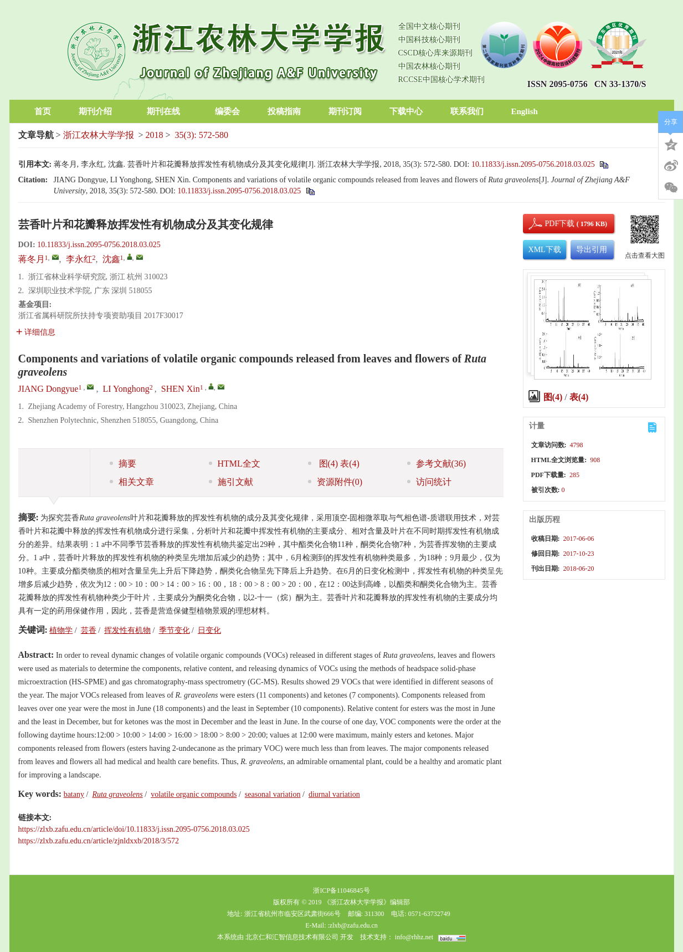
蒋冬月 (31, 259)
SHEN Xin (180, 388)
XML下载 (544, 249)
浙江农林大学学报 (98, 135)
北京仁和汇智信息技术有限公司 (291, 937)
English (524, 111)
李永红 (79, 259)
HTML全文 (234, 463)
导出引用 (591, 249)
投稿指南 (284, 111)
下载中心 (406, 111)
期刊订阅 (345, 111)
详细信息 (35, 332)
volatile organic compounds (194, 794)
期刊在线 (167, 111)
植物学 (61, 630)
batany (74, 794)
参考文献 (436, 463)
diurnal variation (334, 794)
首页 (42, 111)
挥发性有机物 (127, 630)
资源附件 (335, 482)
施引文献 (231, 482)
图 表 (334, 463)
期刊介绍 (99, 111)
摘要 (123, 463)
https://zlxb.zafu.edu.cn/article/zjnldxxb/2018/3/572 (98, 841)
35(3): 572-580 (201, 135)
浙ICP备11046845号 (341, 890)
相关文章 (132, 482)
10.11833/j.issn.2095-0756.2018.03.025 (533, 164)
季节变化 (174, 630)
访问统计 (429, 482)
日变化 (209, 630)
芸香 (88, 630)
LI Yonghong (125, 388)
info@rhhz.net (414, 937)
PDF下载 (550, 223)
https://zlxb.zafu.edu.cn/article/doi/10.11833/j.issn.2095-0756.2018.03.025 (134, 829)
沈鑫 (111, 259)
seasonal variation (273, 794)
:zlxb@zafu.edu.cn (352, 925)
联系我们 (467, 111)
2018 (154, 135)
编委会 (227, 111)
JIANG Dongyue (48, 388)
